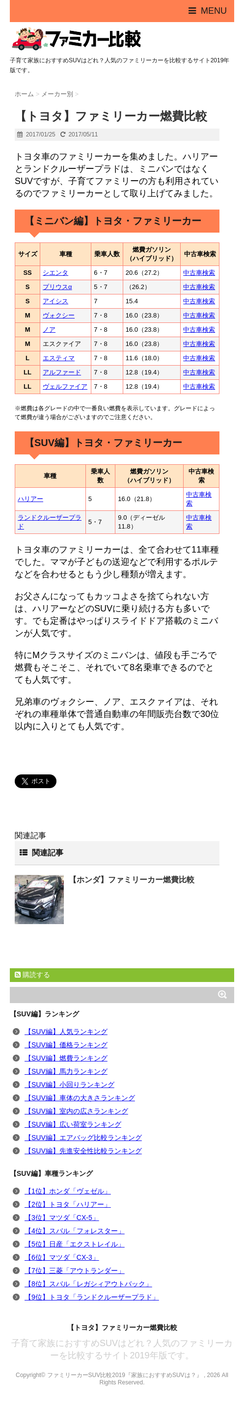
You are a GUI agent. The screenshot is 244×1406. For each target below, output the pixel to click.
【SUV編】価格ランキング (66, 1045)
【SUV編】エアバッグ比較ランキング (83, 1137)
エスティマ (59, 358)
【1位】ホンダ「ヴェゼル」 (68, 1191)
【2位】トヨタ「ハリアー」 (68, 1204)
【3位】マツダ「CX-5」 (62, 1217)
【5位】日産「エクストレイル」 (75, 1244)
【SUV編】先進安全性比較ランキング (83, 1151)
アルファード (62, 372)
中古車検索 (199, 272)
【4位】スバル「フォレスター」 (75, 1231)
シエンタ (55, 272)
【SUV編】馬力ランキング (66, 1071)
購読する (32, 975)
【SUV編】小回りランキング (69, 1084)
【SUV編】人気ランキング (66, 1031)
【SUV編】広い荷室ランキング (73, 1124)
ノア (49, 329)
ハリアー (30, 499)
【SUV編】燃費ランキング (66, 1058)
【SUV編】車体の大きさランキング (80, 1098)
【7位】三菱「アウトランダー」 (75, 1270)
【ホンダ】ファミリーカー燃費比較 (131, 879)
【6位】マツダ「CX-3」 (62, 1257)
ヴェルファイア (65, 386)
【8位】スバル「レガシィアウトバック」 (88, 1284)
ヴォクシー (59, 315)
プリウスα (57, 287)
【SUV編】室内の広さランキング (76, 1111)
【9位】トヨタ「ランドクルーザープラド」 (92, 1297)
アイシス (55, 301)
